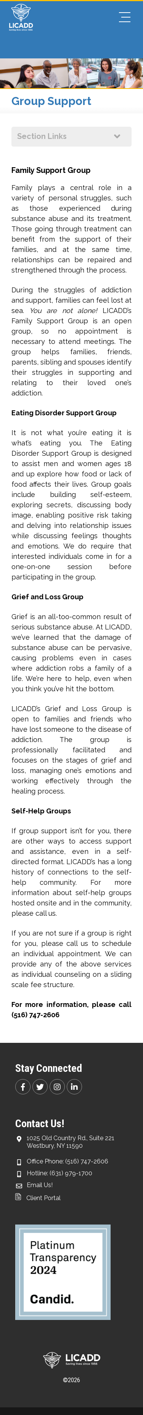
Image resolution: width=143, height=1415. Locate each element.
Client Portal (38, 1198)
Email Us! (40, 1185)
